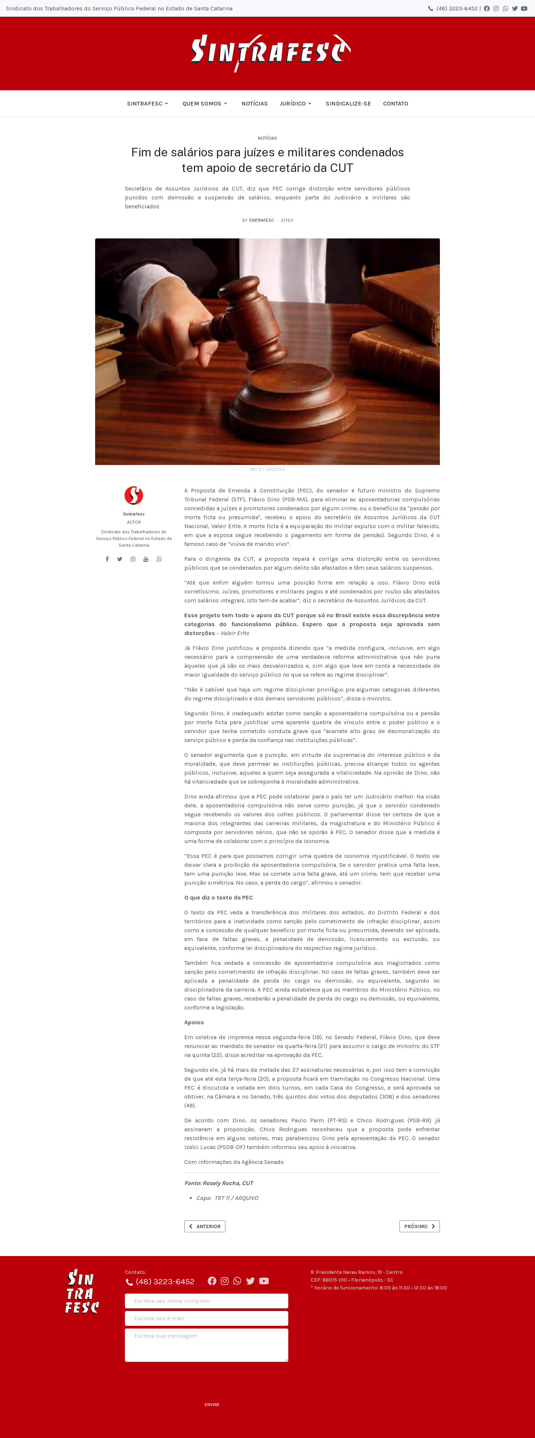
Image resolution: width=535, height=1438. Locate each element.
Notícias (267, 138)
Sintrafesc (134, 514)
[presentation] (181, 1378)
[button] (148, 104)
